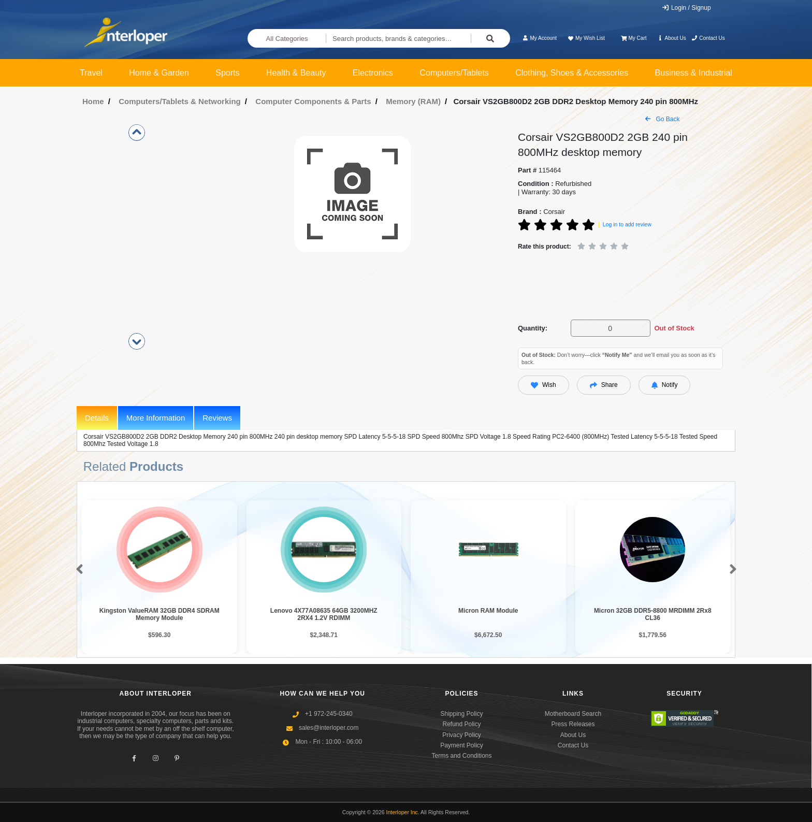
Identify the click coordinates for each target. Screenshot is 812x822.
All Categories (287, 38)
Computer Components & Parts (313, 101)
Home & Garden (159, 72)
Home (93, 101)
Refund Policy (461, 724)
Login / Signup (686, 7)
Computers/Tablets (453, 72)
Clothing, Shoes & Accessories (571, 72)
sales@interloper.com (329, 727)
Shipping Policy (461, 713)
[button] (77, 570)
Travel (91, 72)
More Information (155, 417)
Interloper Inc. (402, 812)
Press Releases (572, 724)
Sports (227, 72)
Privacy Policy (461, 735)
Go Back (662, 119)
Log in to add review (627, 224)
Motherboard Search (573, 713)
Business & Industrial (693, 72)
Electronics (373, 72)
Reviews (217, 417)
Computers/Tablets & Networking (180, 101)
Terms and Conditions (461, 755)
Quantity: (532, 328)
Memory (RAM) (413, 101)
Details (97, 417)
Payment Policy (461, 745)
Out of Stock (674, 328)
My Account (539, 38)
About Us (671, 38)
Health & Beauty (296, 72)
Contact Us (708, 38)
